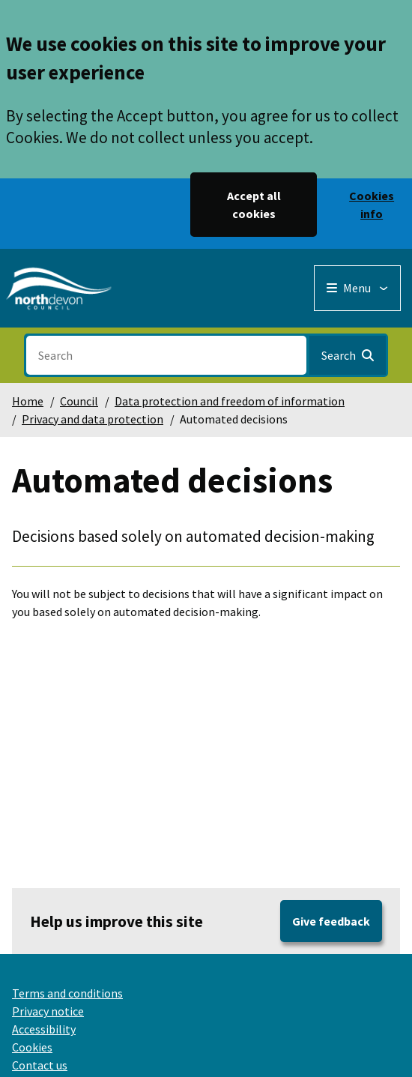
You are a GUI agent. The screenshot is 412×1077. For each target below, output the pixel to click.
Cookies (32, 1047)
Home (27, 400)
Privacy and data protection (92, 418)
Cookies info (371, 204)
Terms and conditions (67, 993)
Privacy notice (48, 1011)
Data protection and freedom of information (230, 400)
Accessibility (44, 1029)
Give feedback (331, 921)
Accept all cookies (254, 204)
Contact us (39, 1065)
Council (79, 400)
